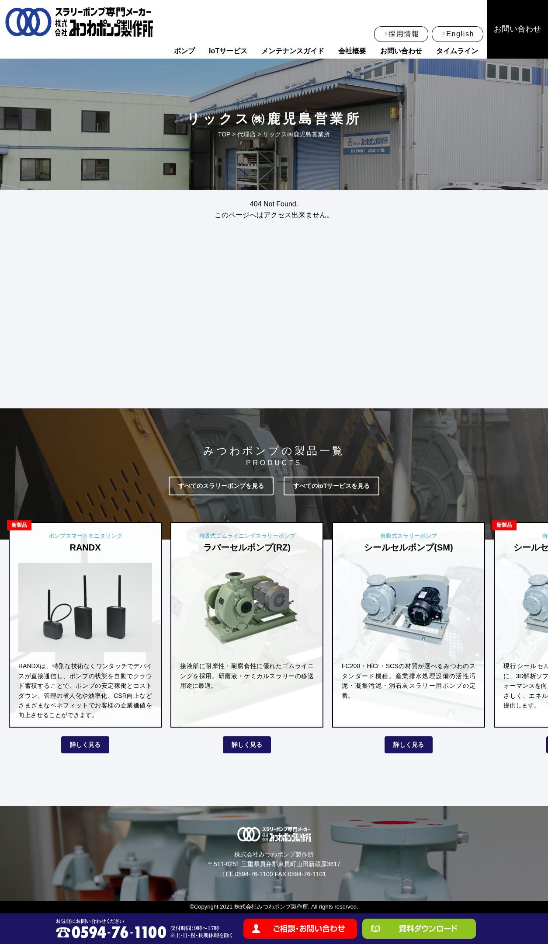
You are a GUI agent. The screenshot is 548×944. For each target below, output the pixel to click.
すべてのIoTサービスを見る (331, 485)
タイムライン (457, 51)
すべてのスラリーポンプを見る (221, 485)
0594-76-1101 (307, 874)
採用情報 (403, 34)
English (460, 34)
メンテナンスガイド (292, 51)
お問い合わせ (401, 51)
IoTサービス (228, 51)
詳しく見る (85, 744)
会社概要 (352, 51)
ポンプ (184, 51)
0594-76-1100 (254, 874)
